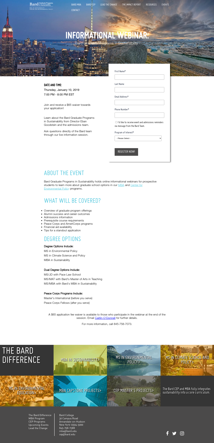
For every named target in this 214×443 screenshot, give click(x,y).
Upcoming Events (38, 424)
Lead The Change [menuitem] (108, 5)
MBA (121, 185)
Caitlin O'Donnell (105, 317)
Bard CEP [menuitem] (90, 5)
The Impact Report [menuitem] (131, 5)
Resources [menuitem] (151, 5)
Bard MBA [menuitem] (76, 5)
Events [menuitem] (165, 5)
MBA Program (37, 418)
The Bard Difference (40, 415)
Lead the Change (38, 428)
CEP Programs (37, 421)
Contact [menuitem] (75, 10)
